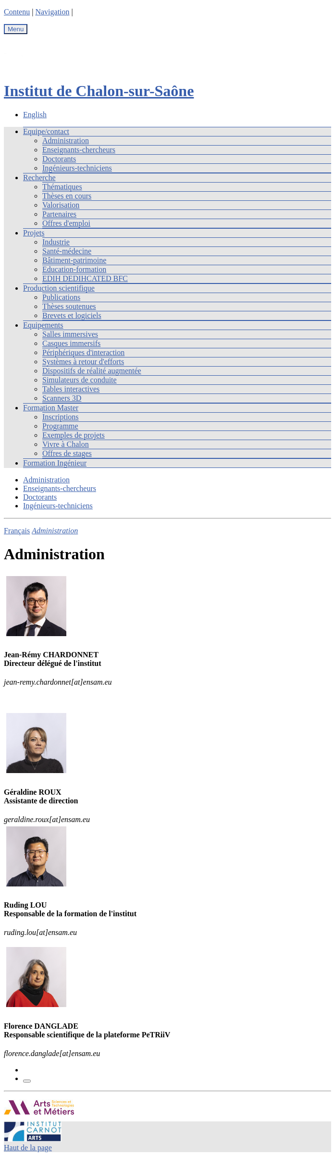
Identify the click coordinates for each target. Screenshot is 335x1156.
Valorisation (60, 205)
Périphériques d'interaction (83, 352)
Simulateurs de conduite (79, 380)
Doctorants (59, 159)
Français (17, 531)
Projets (33, 233)
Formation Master (50, 408)
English (35, 115)
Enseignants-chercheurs (78, 150)
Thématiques (62, 187)
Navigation (52, 12)
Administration (65, 140)
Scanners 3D (61, 398)
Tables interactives (70, 389)
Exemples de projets (73, 435)
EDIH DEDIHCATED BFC (85, 278)
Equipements (43, 325)
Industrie (56, 242)
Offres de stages (67, 453)
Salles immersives (70, 334)
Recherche (39, 177)
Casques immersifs (71, 343)
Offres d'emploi (66, 223)
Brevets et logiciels (71, 315)
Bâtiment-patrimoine (74, 260)
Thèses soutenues (69, 306)
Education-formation (74, 269)
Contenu (17, 12)
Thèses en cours (66, 196)
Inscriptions (60, 417)
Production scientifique (59, 288)
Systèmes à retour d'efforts (83, 361)
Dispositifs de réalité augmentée (91, 371)
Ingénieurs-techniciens (77, 168)
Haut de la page (28, 1148)
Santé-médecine (66, 251)
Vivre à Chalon (65, 444)
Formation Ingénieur (55, 463)
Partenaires (59, 214)
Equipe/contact (46, 131)
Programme (60, 426)
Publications (61, 297)
